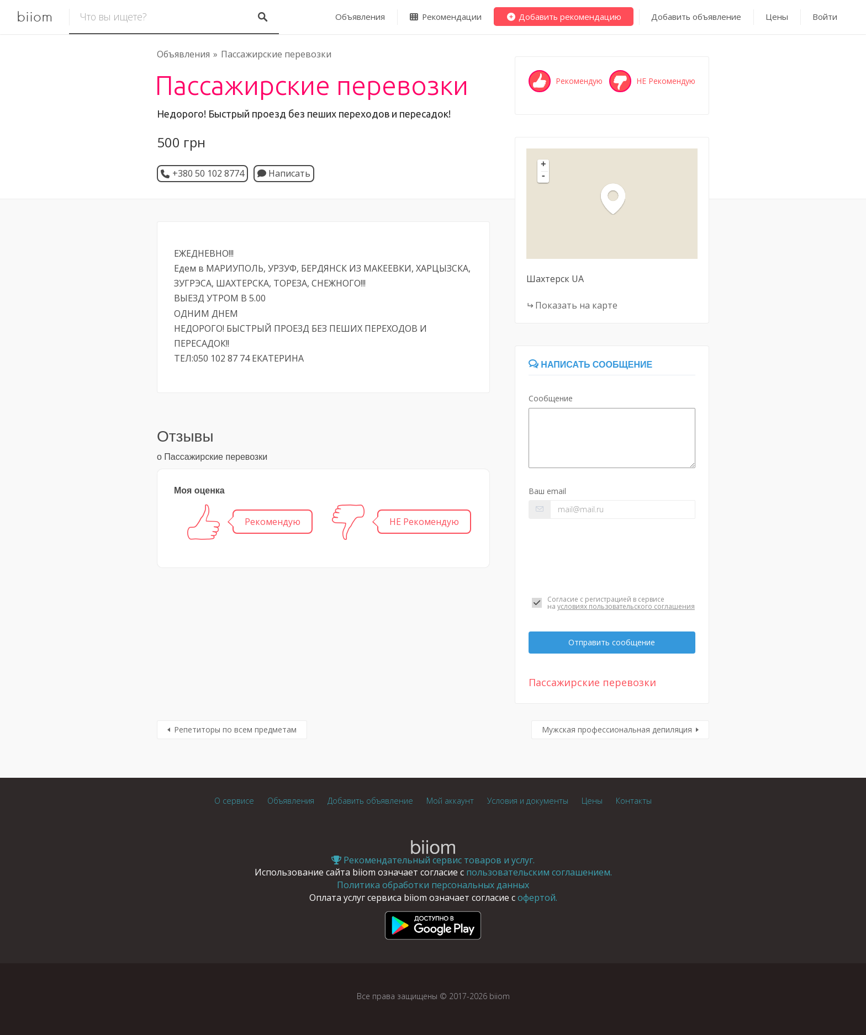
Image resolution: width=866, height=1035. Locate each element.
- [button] (543, 176)
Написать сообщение (590, 364)
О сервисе (234, 800)
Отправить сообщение (611, 642)
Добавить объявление (696, 16)
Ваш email (547, 491)
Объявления (360, 16)
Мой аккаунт (450, 800)
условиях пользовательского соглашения (626, 606)
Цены (776, 16)
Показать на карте (576, 305)
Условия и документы (527, 800)
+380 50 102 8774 (208, 173)
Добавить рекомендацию (563, 16)
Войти (824, 16)
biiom (34, 17)
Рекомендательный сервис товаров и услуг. (433, 860)
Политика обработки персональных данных (433, 885)
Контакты (634, 800)
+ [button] (543, 165)
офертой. (537, 897)
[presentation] (612, 556)
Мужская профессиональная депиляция (617, 729)
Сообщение (551, 398)
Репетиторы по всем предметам (235, 729)
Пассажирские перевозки (276, 54)
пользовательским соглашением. (539, 872)
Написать (283, 173)
